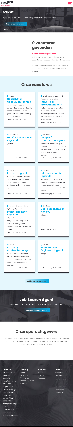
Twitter (41, 372)
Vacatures (24, 378)
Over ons (24, 375)
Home (22, 372)
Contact (23, 384)
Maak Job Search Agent (36, 310)
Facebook (42, 378)
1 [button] (5, 29)
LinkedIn (41, 375)
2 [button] (7, 29)
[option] (36, 20)
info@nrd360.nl (60, 392)
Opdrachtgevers (27, 381)
